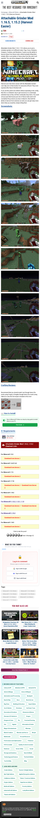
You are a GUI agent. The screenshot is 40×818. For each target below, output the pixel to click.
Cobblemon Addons (9, 778)
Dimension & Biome (28, 712)
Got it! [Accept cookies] (7, 814)
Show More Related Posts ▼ (20, 670)
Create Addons (8, 770)
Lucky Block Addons (28, 790)
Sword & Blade (28, 753)
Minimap (28, 728)
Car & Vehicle (7, 708)
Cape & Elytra (32, 704)
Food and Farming (29, 720)
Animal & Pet (32, 688)
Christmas (19, 708)
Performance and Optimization (12, 740)
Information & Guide (28, 724)
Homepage (4, 12)
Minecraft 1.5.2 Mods (9, 597)
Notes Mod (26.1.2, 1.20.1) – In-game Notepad (10, 642)
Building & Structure (19, 704)
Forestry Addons (27, 786)
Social (31, 748)
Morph (34, 732)
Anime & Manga (8, 692)
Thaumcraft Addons (9, 794)
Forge (11, 36)
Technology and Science (11, 757)
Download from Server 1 (12, 458)
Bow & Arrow (29, 700)
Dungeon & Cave (8, 720)
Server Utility (19, 748)
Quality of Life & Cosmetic (26, 744)
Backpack (30, 696)
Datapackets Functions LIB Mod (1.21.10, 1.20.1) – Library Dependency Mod (10, 624)
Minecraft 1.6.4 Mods (26, 597)
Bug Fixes (6, 704)
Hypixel (14, 724)
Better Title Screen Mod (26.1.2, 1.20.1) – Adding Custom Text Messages (29, 643)
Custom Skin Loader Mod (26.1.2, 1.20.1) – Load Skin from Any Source (10, 662)
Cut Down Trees (30, 708)
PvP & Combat (8, 744)
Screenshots (10, 41)
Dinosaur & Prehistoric (10, 716)
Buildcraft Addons (9, 786)
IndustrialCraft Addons (10, 790)
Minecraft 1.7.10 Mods (9, 600)
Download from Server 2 (12, 476)
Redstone (6, 748)
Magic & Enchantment (10, 728)
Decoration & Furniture (10, 712)
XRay (25, 761)
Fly (19, 720)
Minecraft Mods (13, 12)
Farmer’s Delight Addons (26, 770)
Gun (5, 724)
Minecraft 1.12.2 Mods (27, 591)
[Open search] (37, 2)
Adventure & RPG (20, 688)
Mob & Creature (8, 732)
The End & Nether (29, 757)
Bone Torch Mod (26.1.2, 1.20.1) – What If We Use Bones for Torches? (29, 662)
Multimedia (7, 736)
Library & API (7, 688)
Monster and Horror (22, 732)
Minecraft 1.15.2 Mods (9, 594)
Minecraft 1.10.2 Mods (9, 591)
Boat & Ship (7, 700)
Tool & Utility (7, 761)
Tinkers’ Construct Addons (27, 778)
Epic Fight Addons (9, 774)
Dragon (28, 716)
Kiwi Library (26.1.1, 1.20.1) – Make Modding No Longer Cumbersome (29, 624)
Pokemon (30, 740)
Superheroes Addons (26, 782)
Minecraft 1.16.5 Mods (27, 594)
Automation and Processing (12, 696)
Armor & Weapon (26, 692)
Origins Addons (8, 782)
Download (29, 41)
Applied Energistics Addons (27, 774)
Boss (18, 700)
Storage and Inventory (10, 753)
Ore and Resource (25, 736)
